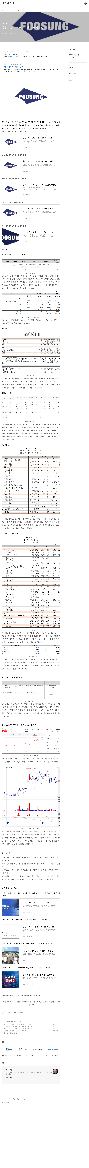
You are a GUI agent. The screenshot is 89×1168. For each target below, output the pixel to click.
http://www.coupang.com (11, 64)
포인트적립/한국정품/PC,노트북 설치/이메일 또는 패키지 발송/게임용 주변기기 (27, 57)
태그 (10, 10)
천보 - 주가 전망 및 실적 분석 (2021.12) (14, 1033)
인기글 (76, 74)
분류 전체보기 (72, 49)
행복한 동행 (8, 3)
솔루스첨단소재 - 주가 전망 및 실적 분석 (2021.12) (17, 1026)
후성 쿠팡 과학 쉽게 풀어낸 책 (13, 67)
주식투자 (71, 52)
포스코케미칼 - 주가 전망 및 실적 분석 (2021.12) (16, 1024)
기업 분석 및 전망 (8, 1021)
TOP (85, 1099)
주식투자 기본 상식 (74, 55)
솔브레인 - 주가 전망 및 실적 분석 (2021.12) (15, 1031)
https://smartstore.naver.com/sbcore (15, 52)
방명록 (18, 10)
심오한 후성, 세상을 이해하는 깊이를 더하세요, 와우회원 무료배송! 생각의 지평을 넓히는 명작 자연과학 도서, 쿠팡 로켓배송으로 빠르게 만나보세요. (31, 70)
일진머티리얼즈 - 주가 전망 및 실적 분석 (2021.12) (17, 1029)
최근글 (70, 74)
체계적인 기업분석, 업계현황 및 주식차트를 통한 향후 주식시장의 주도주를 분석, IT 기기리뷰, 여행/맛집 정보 (28, 1073)
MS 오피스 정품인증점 (11, 54)
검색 (81, 3)
